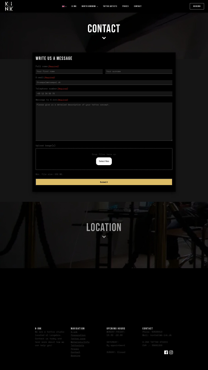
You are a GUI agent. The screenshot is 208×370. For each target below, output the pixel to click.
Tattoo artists (110, 6)
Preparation (78, 335)
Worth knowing (89, 6)
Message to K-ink (52, 99)
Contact (138, 6)
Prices (125, 6)
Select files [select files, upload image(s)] (104, 161)
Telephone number (52, 88)
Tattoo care (78, 338)
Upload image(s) (46, 145)
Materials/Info (80, 342)
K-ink (74, 6)
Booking (197, 6)
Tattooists (77, 345)
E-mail (45, 77)
